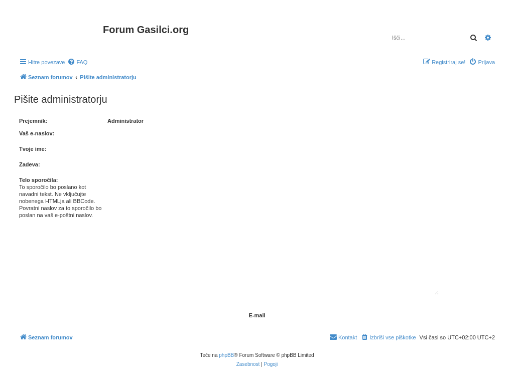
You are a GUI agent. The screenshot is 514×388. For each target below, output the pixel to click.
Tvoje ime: (32, 149)
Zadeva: (29, 164)
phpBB (226, 355)
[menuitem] (77, 62)
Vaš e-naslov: (36, 133)
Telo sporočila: (38, 180)
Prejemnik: (33, 121)
